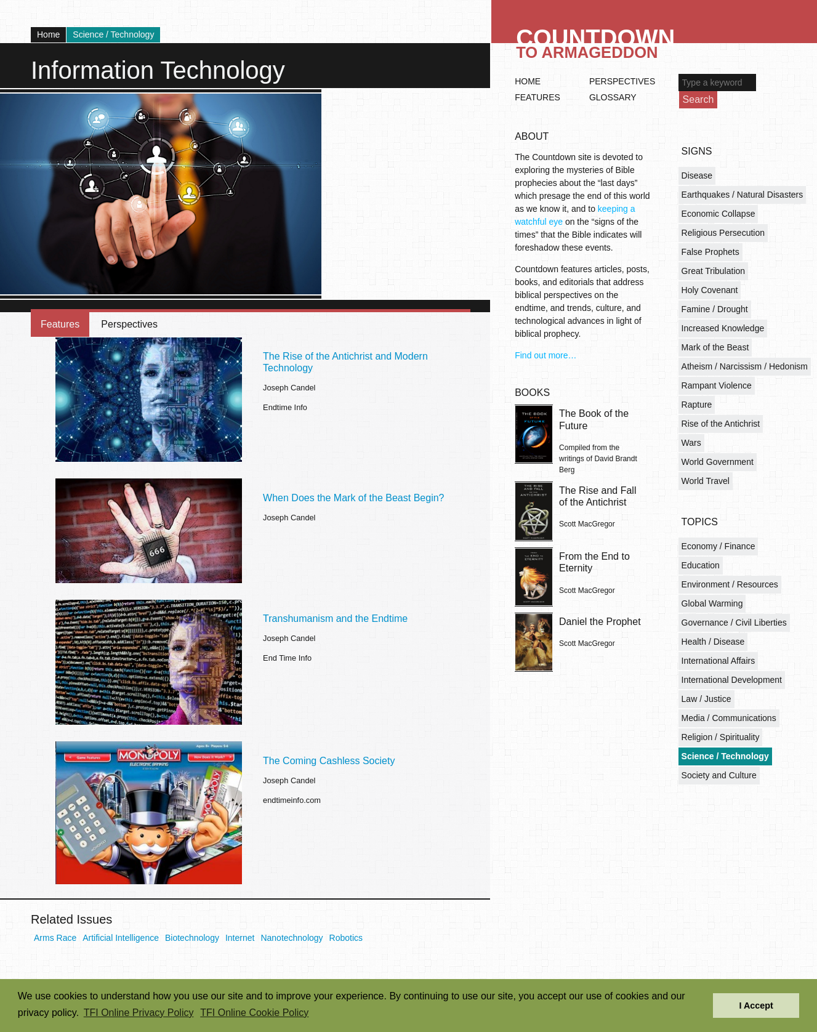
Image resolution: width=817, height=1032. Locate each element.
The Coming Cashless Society (329, 761)
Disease (697, 175)
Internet (239, 938)
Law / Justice (706, 699)
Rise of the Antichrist (721, 424)
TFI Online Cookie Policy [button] (254, 1012)
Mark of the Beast (715, 347)
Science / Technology (113, 34)
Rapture (697, 404)
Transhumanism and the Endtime (335, 618)
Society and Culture (719, 775)
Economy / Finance (718, 546)
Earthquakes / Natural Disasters (742, 195)
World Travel (706, 481)
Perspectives (129, 324)
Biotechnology (192, 938)
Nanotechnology (291, 938)
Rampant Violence (717, 385)
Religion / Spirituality (721, 737)
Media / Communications (729, 718)
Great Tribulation (714, 271)
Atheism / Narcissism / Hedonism (745, 366)
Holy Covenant (710, 290)
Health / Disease (713, 642)
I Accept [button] (756, 1005)
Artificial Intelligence (121, 938)
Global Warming (712, 603)
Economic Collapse (718, 214)
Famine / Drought (715, 309)
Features (60, 324)
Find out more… (545, 355)
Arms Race (55, 938)
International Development (732, 680)
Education (701, 565)
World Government (718, 462)
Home (48, 34)
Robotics (346, 938)
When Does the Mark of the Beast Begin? (353, 498)
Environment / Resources (730, 584)
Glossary (613, 97)
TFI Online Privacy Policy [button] (139, 1012)
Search (698, 99)
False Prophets (710, 252)
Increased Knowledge (723, 328)
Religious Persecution (723, 233)
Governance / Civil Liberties (734, 622)
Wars (691, 443)
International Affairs (718, 661)
